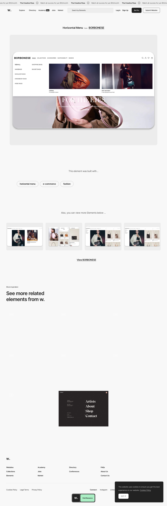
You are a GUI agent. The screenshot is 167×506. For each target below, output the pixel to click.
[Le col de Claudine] (84, 328)
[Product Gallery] (142, 236)
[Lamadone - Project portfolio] (31, 408)
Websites (9, 467)
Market (60, 10)
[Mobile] (64, 236)
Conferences (74, 471)
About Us (104, 471)
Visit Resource (87, 498)
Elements (9, 476)
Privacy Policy (37, 490)
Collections (10, 471)
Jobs (53, 10)
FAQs (103, 467)
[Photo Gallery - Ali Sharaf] (31, 369)
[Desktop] (24, 236)
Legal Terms (24, 490)
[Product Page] (103, 236)
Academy (43, 10)
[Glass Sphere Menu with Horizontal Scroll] (136, 369)
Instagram (103, 490)
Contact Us (105, 476)
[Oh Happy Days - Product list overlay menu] (84, 369)
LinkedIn (113, 490)
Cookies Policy (11, 490)
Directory (32, 10)
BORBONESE (96, 27)
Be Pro (136, 10)
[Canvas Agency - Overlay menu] (84, 408)
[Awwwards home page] (76, 498)
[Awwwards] (9, 10)
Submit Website (151, 10)
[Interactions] (136, 329)
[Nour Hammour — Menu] (31, 329)
